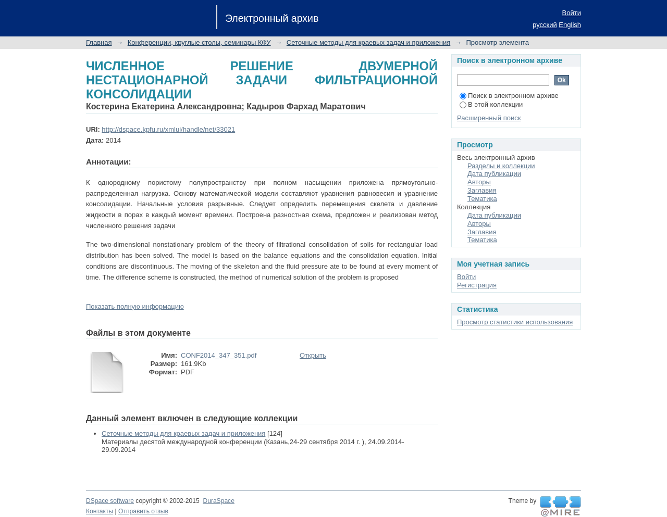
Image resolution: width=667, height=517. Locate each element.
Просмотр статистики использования (515, 322)
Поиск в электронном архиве (509, 95)
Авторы (479, 182)
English (570, 25)
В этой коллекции (491, 104)
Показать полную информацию (135, 306)
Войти (571, 13)
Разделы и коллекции (501, 166)
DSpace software (110, 501)
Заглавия (482, 190)
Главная (99, 42)
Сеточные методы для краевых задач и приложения (368, 42)
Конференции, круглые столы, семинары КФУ (199, 42)
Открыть (313, 355)
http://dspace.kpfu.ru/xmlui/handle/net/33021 (168, 129)
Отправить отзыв (143, 511)
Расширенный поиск (489, 118)
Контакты (99, 511)
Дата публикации (494, 174)
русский (545, 25)
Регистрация (477, 285)
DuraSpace (218, 501)
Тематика (482, 199)
